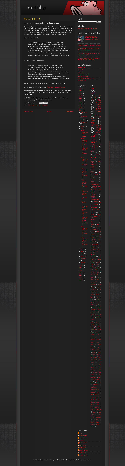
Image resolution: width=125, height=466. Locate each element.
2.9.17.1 (97, 297)
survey (92, 422)
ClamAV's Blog (82, 80)
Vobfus (93, 379)
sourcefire (93, 194)
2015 (81, 268)
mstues (93, 142)
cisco (92, 206)
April (82, 254)
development (95, 115)
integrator (97, 394)
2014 (81, 270)
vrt (96, 97)
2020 (81, 103)
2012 (81, 275)
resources (94, 289)
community (34, 105)
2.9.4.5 (96, 187)
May (82, 251)
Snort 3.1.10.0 (96, 357)
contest (97, 227)
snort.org (93, 157)
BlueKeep (94, 309)
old (97, 401)
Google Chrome (94, 266)
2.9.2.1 (92, 152)
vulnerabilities (95, 199)
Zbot (92, 381)
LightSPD (93, 252)
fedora (98, 391)
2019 (81, 105)
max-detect (93, 399)
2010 (81, 280)
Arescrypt (99, 307)
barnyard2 (93, 219)
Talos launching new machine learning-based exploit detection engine (91, 38)
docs (99, 172)
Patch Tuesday (95, 237)
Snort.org (80, 72)
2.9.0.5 (92, 159)
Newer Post (28, 111)
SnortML (92, 276)
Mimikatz (93, 349)
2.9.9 (92, 301)
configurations (95, 184)
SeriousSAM (93, 356)
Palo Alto (94, 352)
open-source (96, 257)
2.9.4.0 (92, 147)
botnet (97, 279)
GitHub (99, 329)
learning (97, 396)
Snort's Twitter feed (83, 74)
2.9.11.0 (98, 110)
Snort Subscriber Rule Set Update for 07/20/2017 (84, 173)
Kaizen (92, 342)
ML (98, 347)
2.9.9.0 (99, 99)
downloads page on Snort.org (56, 87)
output (98, 286)
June (82, 249)
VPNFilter (93, 277)
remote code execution (96, 409)
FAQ (94, 231)
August (83, 126)
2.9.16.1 (99, 246)
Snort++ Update (83, 201)
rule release (96, 125)
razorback (99, 287)
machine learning (95, 397)
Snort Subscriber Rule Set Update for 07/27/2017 (84, 151)
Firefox (92, 327)
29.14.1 (92, 302)
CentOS (92, 264)
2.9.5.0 (92, 182)
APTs (92, 304)
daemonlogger (94, 387)
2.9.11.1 (98, 103)
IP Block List (96, 267)
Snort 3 (94, 166)
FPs (94, 326)
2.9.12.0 (98, 127)
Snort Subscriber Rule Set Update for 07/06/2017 (84, 220)
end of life (93, 229)
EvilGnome (93, 324)
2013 (81, 272)
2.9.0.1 (92, 246)
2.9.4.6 (93, 124)
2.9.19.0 (97, 299)
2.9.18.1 (92, 299)
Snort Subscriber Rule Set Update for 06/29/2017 (84, 242)
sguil (93, 411)
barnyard (92, 279)
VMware (97, 276)
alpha (92, 226)
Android (99, 306)
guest (98, 392)
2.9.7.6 (99, 104)
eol (100, 144)
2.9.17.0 (99, 236)
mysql (92, 401)
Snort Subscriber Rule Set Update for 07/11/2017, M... (84, 209)
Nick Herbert (83, 443)
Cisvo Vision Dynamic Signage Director (96, 316)
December (84, 112)
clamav (92, 224)
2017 (81, 110)
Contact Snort (81, 67)
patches (92, 287)
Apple (99, 247)
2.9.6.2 (99, 106)
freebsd (92, 281)
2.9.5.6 (99, 111)
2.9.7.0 (96, 134)
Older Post (70, 111)
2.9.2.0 (92, 176)
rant (91, 407)
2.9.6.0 (92, 149)
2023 (81, 95)
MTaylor (81, 440)
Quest (93, 354)
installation (93, 284)
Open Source (94, 269)
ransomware (93, 242)
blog (98, 224)
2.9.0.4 (92, 209)
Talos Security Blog (83, 76)
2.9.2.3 (93, 136)
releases (97, 407)
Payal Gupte (82, 445)
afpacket (92, 382)
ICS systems (94, 251)
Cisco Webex (93, 314)
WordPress (93, 256)
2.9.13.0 (98, 132)
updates (98, 108)
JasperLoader (93, 337)
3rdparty (97, 302)
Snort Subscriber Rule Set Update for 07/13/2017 (84, 195)
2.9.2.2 (92, 167)
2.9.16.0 (93, 197)
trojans (92, 424)
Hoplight (92, 332)
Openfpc (99, 351)
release (93, 122)
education (93, 391)
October (83, 120)
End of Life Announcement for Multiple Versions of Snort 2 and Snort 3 (88, 59)
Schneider (93, 271)
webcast (99, 214)
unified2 (97, 294)
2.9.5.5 (92, 172)
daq (98, 209)
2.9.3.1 (93, 120)
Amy (80, 433)
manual (99, 231)
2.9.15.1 (93, 177)
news (100, 256)
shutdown (99, 411)
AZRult (97, 304)
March (83, 256)
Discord (92, 319)
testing (97, 422)
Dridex (92, 322)
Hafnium (96, 331)
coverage (92, 386)
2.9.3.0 (96, 146)
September (84, 122)
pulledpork (93, 222)
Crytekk (97, 317)
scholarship (94, 207)
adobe (99, 202)
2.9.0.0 (96, 204)
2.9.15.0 (95, 154)
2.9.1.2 (99, 131)
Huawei (97, 332)
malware (97, 226)
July (82, 128)
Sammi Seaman (83, 450)
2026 (81, 88)
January (83, 262)
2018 (81, 107)
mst (98, 399)
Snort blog (94, 372)
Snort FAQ (80, 70)
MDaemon (93, 347)
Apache (93, 307)
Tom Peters (82, 452)
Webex (97, 379)
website (95, 216)
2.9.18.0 (94, 247)
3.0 (29, 105)
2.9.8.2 (92, 156)
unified (92, 294)
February (83, 258)
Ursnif (99, 377)
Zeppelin (97, 381)
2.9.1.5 (99, 229)
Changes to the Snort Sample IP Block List (89, 45)
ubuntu (97, 292)
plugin (97, 406)
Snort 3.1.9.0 (98, 371)
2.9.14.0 (92, 236)
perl (98, 404)
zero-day (92, 426)
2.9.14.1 (93, 144)
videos (93, 262)
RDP (98, 354)
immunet (93, 282)
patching (92, 404)
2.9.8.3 (99, 101)
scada (99, 152)
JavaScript (93, 339)
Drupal (97, 322)
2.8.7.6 (92, 297)
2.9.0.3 (92, 217)
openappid (93, 164)
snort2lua (96, 419)
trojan (99, 261)
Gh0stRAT (94, 329)
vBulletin (97, 424)
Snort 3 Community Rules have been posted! (84, 133)
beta (92, 227)
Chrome (94, 249)
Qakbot (99, 352)
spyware (92, 421)
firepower (93, 392)
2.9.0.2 (97, 234)
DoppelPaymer (94, 321)
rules (39, 105)
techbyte (92, 292)
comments (95, 384)
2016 (81, 265)
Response (93, 254)
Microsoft (93, 196)
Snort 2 (93, 239)
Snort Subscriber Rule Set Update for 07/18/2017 (84, 184)
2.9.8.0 (92, 139)
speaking (96, 232)
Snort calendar (94, 274)
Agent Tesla (93, 306)
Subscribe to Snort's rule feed (86, 78)
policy (92, 259)
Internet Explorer (95, 336)
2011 (81, 277)
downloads (93, 212)
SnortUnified (93, 377)
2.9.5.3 (92, 179)
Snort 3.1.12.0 (94, 359)
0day (98, 262)
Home (49, 111)
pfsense (92, 406)
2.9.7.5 (92, 161)
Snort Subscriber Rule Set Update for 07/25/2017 (84, 162)
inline (92, 394)
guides (96, 201)
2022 (81, 98)
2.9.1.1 (92, 192)
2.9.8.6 (99, 129)
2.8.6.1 (92, 202)
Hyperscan (93, 334)
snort (42, 105)
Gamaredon (98, 327)
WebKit (97, 277)
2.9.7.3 (96, 174)
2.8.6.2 (97, 296)
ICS (98, 249)
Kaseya (97, 342)
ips (91, 396)
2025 (81, 91)
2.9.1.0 (92, 171)
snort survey (98, 417)
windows (93, 137)
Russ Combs (82, 447)
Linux (97, 346)
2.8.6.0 (92, 296)
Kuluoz (92, 344)
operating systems (95, 402)
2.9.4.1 (92, 181)
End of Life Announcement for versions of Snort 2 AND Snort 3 (88, 49)
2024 (81, 93)
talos (46, 105)
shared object (97, 186)
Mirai (98, 349)
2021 (81, 100)
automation (98, 382)
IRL (98, 334)
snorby (94, 412)
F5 (91, 326)
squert (97, 421)
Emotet (97, 264)
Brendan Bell (83, 435)
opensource (93, 221)
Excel (98, 324)
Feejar (98, 326)
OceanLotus (93, 351)
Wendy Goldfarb (83, 455)
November (84, 116)
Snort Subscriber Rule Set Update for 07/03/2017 (84, 231)
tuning (92, 234)
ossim (93, 286)
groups (97, 281)
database (93, 211)
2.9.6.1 (92, 151)
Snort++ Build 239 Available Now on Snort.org (84, 141)
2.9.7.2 (92, 169)
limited (99, 284)
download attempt (95, 389)
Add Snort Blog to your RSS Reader (87, 28)
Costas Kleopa (83, 438)
